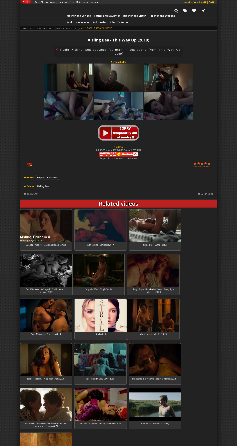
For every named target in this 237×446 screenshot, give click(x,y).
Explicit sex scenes (74, 14)
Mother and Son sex (75, 7)
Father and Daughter (103, 7)
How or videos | (198, 2)
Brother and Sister (130, 7)
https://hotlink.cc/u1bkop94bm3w (118, 150)
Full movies (96, 14)
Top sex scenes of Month (118, 391)
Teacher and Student (158, 7)
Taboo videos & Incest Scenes (38, 20)
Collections (118, 400)
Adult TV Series (115, 14)
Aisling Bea (43, 178)
